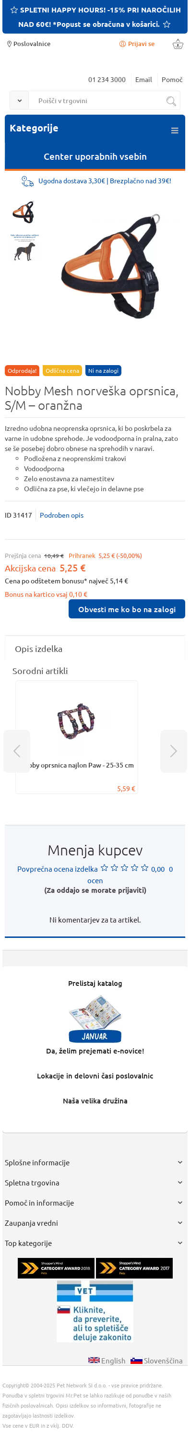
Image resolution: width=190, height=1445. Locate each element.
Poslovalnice (27, 43)
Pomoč (172, 79)
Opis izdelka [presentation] (38, 648)
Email (143, 79)
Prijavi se (136, 43)
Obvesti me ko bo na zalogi (127, 609)
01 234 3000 (107, 79)
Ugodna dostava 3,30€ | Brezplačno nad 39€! (104, 180)
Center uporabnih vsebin (95, 156)
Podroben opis (61, 514)
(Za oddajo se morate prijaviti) (95, 890)
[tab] (95, 648)
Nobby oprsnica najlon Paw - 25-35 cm (77, 765)
